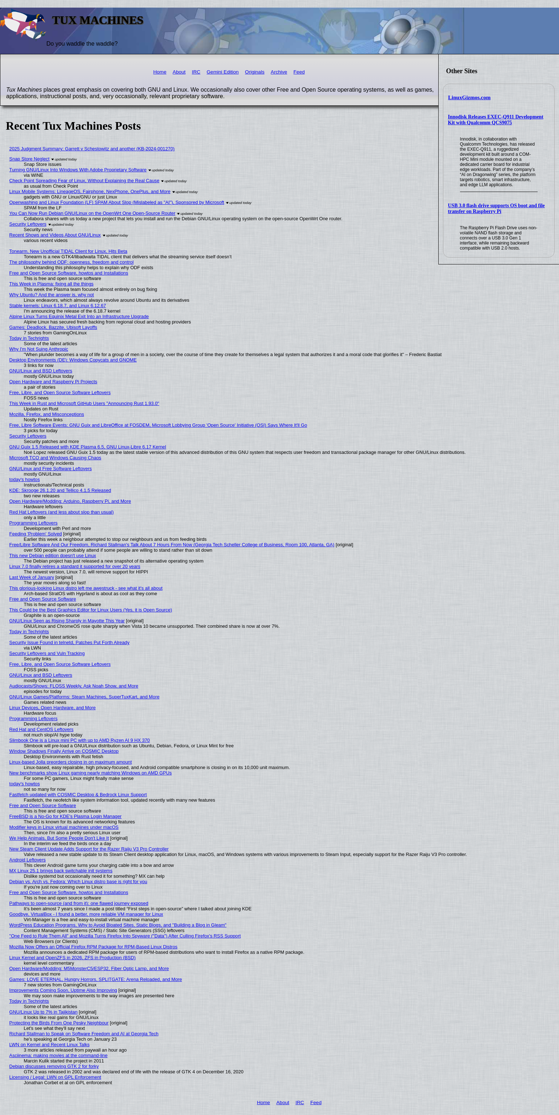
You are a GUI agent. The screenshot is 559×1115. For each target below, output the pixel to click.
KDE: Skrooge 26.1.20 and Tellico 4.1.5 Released (60, 490)
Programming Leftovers (33, 523)
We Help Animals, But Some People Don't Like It (59, 838)
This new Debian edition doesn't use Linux (52, 555)
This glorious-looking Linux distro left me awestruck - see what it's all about (86, 588)
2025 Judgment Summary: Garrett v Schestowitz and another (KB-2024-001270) (92, 148)
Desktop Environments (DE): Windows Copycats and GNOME (73, 360)
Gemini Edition (223, 72)
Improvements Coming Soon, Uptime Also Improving (63, 990)
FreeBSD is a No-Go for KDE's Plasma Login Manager (65, 816)
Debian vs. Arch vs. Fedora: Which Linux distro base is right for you (78, 881)
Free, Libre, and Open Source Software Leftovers (60, 392)
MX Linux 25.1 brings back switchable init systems (61, 870)
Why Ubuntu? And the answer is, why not (51, 294)
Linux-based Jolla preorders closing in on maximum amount (70, 762)
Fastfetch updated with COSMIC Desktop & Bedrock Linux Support (78, 794)
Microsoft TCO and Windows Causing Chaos (55, 457)
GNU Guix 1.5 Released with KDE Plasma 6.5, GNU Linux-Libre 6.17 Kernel (87, 447)
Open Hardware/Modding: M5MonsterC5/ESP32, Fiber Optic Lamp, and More (89, 968)
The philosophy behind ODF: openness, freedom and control (71, 262)
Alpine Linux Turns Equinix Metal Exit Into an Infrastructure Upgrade (79, 316)
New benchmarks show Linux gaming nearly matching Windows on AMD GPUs (90, 773)
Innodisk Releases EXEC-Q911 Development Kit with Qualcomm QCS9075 (495, 119)
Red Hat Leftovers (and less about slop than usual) (61, 512)
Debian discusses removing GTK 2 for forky (54, 1066)
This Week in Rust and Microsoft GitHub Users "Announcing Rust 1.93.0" (84, 403)
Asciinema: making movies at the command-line (58, 1055)
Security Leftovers (27, 224)
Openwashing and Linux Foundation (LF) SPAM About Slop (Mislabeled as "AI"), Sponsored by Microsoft (116, 202)
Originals (255, 72)
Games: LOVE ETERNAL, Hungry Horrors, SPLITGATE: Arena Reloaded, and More (95, 979)
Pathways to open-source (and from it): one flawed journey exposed (78, 903)
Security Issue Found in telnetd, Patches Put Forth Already (69, 642)
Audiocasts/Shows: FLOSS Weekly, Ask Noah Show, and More (73, 686)
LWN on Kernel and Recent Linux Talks (49, 1044)
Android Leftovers (27, 860)
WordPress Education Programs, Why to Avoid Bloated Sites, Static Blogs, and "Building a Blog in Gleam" (118, 925)
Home (159, 72)
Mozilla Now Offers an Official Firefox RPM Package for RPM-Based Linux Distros (93, 946)
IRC (196, 72)
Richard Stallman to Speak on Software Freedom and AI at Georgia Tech (84, 1033)
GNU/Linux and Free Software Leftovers (50, 468)
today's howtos (24, 479)
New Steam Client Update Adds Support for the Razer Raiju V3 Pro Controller (89, 849)
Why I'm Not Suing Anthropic (38, 349)
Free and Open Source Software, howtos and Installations (68, 273)
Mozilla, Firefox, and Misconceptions (46, 414)
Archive (279, 72)
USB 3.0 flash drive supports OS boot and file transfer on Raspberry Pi (496, 208)
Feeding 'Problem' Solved (35, 533)
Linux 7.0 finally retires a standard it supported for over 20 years (74, 566)
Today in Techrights (29, 338)
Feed (299, 72)
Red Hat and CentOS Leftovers (41, 729)
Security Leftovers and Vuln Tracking (47, 653)
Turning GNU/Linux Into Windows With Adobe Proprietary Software (78, 169)
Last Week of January (31, 577)
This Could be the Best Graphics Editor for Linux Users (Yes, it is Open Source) (90, 610)
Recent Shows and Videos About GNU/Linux (55, 235)
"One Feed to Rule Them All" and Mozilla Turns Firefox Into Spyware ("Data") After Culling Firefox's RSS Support (125, 936)
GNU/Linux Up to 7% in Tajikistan (43, 1012)
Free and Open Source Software (42, 599)
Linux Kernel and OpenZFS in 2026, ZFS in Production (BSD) (72, 957)
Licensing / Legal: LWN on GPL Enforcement (55, 1077)
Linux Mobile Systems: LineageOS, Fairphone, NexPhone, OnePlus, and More (90, 191)
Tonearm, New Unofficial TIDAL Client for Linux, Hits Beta (68, 251)
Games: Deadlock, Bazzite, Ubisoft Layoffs (53, 327)
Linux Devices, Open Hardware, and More (52, 707)
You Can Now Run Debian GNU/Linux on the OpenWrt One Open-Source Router (92, 213)
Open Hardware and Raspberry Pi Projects (53, 381)
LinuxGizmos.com (469, 97)
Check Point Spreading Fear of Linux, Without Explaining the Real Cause (84, 180)
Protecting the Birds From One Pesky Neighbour (59, 1023)
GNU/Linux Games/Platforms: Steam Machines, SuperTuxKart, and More (84, 697)
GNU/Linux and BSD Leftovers (41, 370)
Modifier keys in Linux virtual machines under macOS (64, 827)
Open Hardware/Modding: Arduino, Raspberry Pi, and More (70, 501)
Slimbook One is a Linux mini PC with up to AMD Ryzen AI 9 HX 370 (79, 740)
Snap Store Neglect (29, 159)
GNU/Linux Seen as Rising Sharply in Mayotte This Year (67, 620)
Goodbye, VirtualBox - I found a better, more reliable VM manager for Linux (86, 914)
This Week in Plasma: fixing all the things (51, 284)
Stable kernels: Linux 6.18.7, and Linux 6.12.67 (57, 305)
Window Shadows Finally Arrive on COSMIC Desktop (64, 751)
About (179, 72)
